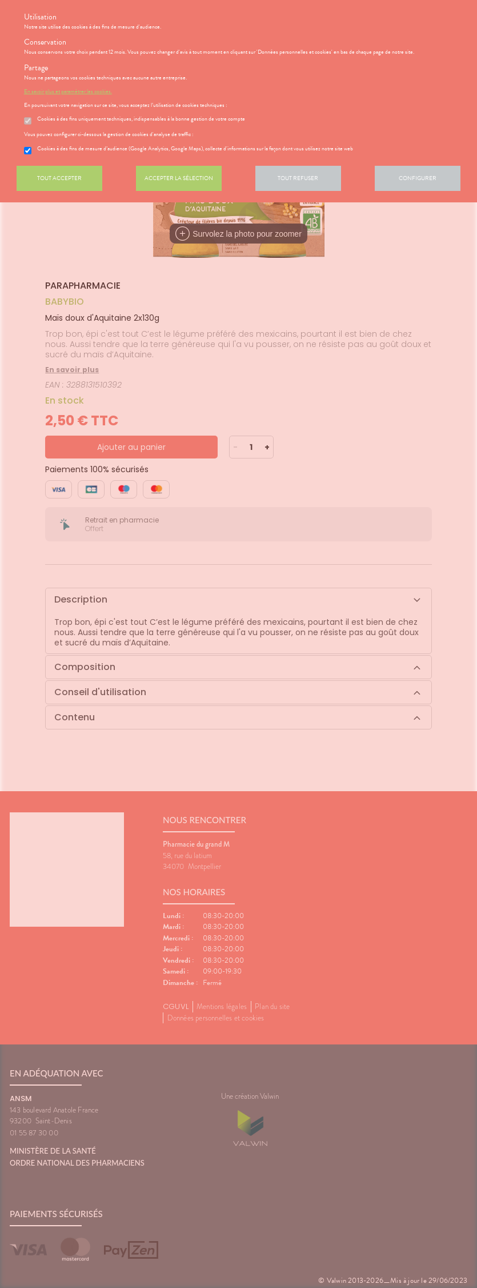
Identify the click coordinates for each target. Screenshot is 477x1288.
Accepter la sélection (179, 178)
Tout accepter (59, 178)
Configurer (417, 178)
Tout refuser (298, 178)
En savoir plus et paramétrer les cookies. (68, 91)
